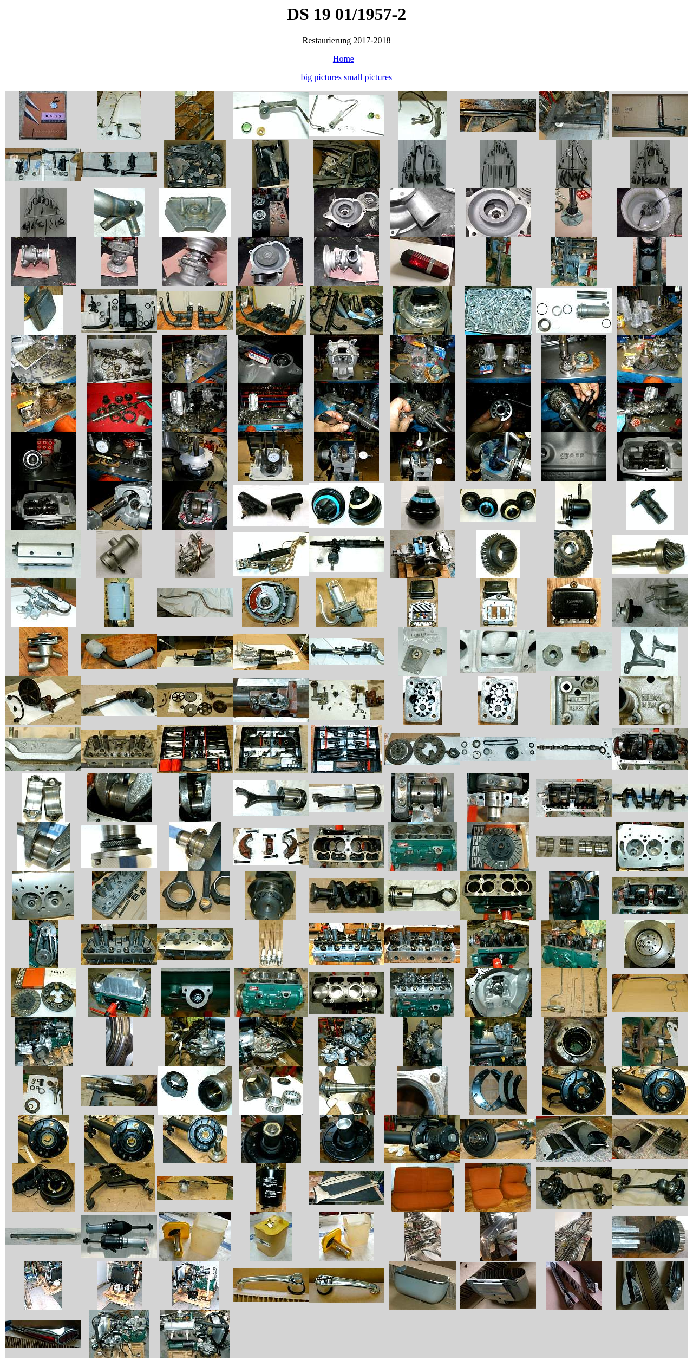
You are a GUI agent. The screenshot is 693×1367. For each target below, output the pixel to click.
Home (343, 58)
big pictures (321, 77)
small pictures (368, 77)
